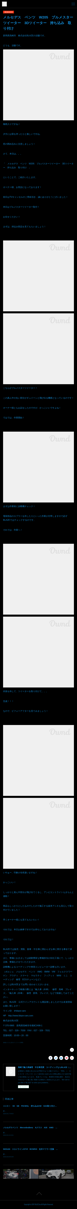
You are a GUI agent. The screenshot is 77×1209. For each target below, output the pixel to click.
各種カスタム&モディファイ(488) (13, 1042)
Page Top (38, 1194)
